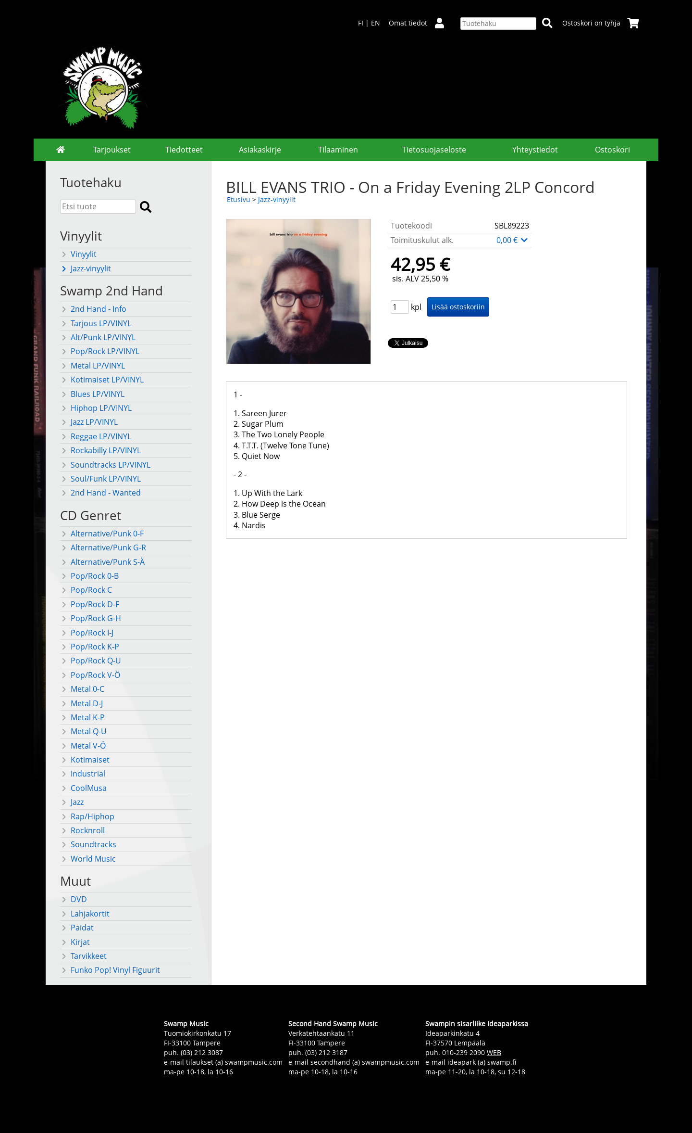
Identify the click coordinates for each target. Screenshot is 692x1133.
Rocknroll (82, 830)
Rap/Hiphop (87, 816)
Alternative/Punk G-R (103, 547)
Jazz (72, 802)
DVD (73, 899)
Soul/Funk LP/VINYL (100, 478)
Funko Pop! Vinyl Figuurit (110, 970)
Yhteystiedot (535, 149)
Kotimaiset (85, 759)
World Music (88, 858)
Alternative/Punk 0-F (102, 533)
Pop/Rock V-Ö (90, 675)
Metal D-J (81, 703)
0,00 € (512, 240)
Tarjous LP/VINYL (95, 323)
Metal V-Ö (83, 745)
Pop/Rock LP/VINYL (99, 351)
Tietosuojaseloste (434, 149)
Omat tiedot (420, 22)
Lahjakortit (85, 913)
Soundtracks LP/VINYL (105, 464)
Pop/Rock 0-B (89, 576)
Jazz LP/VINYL (89, 422)
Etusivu (238, 199)
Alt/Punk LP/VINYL (98, 337)
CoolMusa (83, 788)
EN (375, 22)
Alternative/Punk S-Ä (102, 562)
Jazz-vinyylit (85, 268)
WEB (494, 1052)
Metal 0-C (82, 689)
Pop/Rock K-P (89, 646)
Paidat (77, 927)
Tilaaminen (338, 149)
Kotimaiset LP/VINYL (102, 379)
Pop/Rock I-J (86, 632)
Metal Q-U (83, 731)
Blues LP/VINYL (92, 394)
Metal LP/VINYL (92, 365)
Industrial (82, 773)
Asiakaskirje (260, 149)
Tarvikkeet (83, 956)
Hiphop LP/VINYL (96, 408)
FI (360, 22)
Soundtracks (88, 844)
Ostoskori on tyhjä (600, 22)
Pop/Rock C (86, 590)
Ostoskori (612, 149)
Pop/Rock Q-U (90, 660)
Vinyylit (78, 254)
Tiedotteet (184, 149)
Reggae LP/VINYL (95, 436)
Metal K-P (82, 717)
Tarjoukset (112, 149)
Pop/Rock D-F (89, 604)
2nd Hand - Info (93, 309)
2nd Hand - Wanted (100, 492)
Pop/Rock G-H (90, 618)
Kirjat (75, 942)
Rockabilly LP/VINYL (100, 450)
